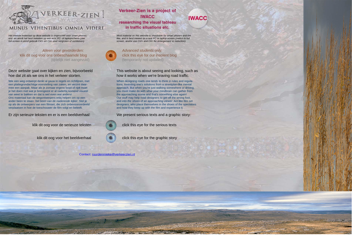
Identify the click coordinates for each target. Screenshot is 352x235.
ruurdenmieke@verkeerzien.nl (113, 154)
